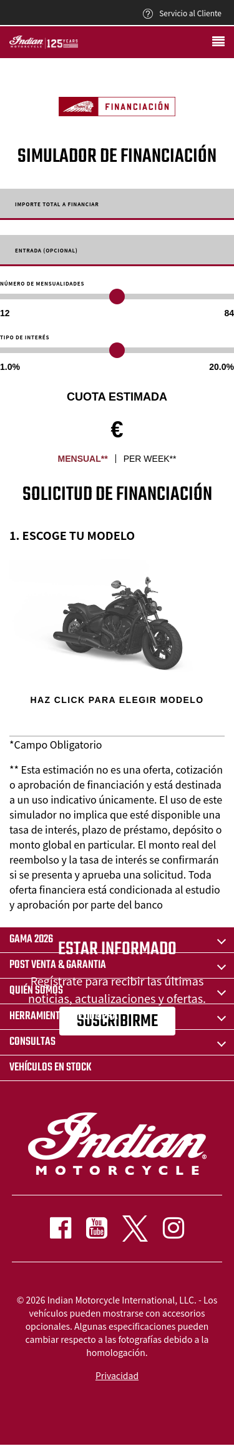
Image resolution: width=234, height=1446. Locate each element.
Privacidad (117, 1375)
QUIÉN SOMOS (36, 991)
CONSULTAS (32, 1042)
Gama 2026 (31, 939)
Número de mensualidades (42, 283)
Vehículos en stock (50, 1068)
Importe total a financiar (57, 204)
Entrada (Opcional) (46, 250)
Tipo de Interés (24, 337)
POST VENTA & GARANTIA (57, 965)
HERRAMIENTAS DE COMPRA (63, 1016)
